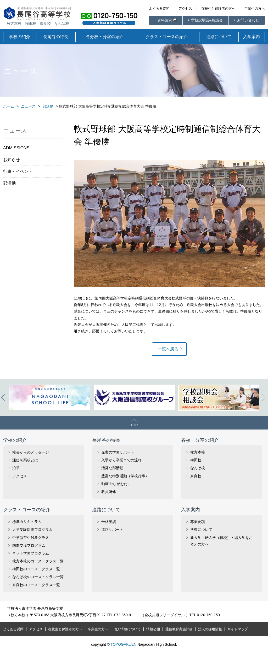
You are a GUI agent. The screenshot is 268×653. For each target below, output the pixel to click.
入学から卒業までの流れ (121, 460)
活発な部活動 (112, 468)
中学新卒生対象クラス (30, 538)
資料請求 (164, 20)
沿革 (16, 468)
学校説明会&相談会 (207, 20)
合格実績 (108, 522)
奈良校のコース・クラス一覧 (36, 585)
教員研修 (108, 492)
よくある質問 (159, 8)
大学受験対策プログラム (32, 529)
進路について (218, 36)
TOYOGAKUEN (124, 644)
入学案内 (251, 36)
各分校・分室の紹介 (105, 36)
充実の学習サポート (117, 452)
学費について (201, 529)
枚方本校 (197, 452)
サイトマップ (237, 629)
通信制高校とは (25, 460)
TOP (134, 425)
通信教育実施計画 (179, 629)
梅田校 (195, 460)
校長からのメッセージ (30, 452)
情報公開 (153, 629)
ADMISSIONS (16, 148)
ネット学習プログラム (30, 553)
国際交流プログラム (28, 545)
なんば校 (197, 468)
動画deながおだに (116, 484)
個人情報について (127, 629)
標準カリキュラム (27, 522)
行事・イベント (17, 171)
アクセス (185, 8)
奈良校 (195, 476)
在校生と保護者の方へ (218, 8)
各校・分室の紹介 (200, 440)
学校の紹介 (19, 36)
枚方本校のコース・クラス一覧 (38, 561)
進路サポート (112, 529)
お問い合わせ (248, 20)
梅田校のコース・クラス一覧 (36, 569)
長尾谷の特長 (55, 36)
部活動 (9, 183)
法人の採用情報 (210, 629)
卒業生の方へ (254, 8)
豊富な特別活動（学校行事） (125, 476)
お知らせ (11, 159)
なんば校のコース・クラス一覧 (38, 577)
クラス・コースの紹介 (167, 36)
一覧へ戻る (168, 349)
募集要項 (197, 522)
